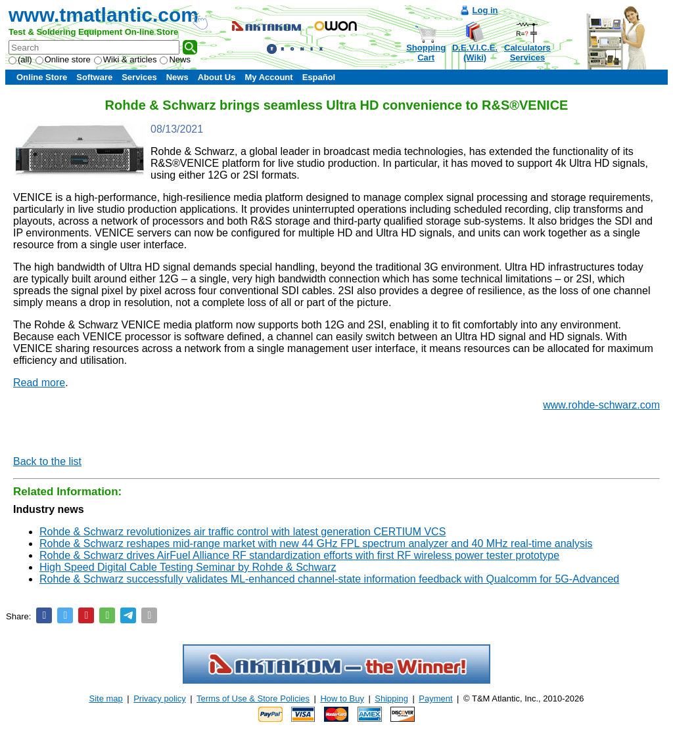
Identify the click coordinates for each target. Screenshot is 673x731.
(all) (20, 59)
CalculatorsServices (527, 52)
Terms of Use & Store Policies (253, 698)
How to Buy (341, 698)
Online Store (41, 77)
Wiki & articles (125, 59)
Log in (485, 10)
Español (319, 77)
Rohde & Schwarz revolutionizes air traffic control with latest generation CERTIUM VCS (242, 531)
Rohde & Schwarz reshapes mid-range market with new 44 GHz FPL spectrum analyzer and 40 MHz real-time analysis (316, 543)
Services (139, 77)
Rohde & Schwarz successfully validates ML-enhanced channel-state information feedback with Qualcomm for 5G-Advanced (329, 579)
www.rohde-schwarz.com (601, 404)
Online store (63, 59)
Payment (435, 698)
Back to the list (47, 461)
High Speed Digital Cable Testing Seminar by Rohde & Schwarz (187, 567)
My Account (268, 77)
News (175, 59)
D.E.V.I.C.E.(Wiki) (475, 52)
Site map (106, 698)
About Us (217, 77)
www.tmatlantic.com (103, 15)
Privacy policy (159, 698)
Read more (39, 382)
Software (94, 77)
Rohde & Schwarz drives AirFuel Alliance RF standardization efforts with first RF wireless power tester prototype (299, 555)
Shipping (391, 698)
